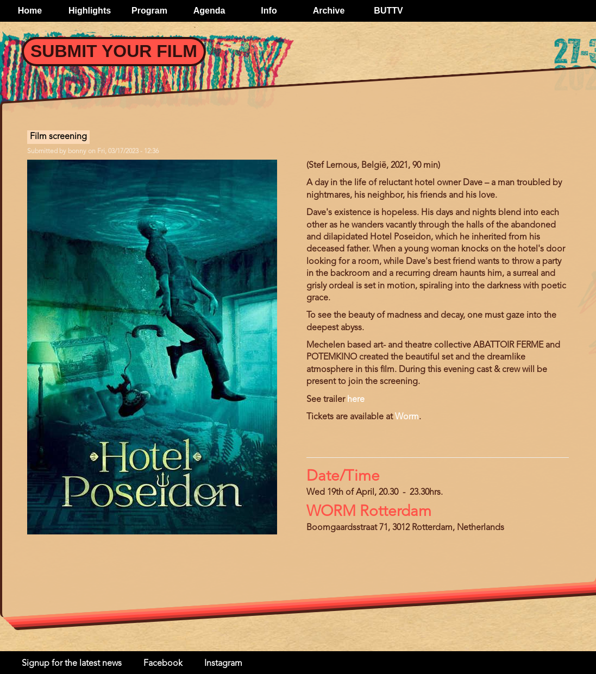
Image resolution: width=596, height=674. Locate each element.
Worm (407, 417)
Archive (329, 10)
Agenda (209, 10)
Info (269, 10)
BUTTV (388, 10)
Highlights (89, 10)
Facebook (163, 663)
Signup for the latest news (72, 663)
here (356, 399)
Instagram (223, 663)
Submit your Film (113, 51)
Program (149, 10)
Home (30, 10)
